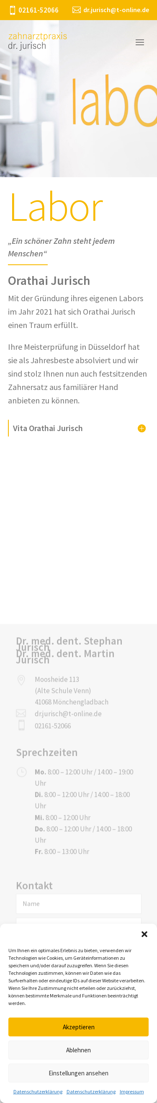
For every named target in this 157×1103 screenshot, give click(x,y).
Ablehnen (78, 1050)
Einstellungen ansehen (78, 1073)
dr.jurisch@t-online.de (68, 821)
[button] (144, 934)
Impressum (132, 1091)
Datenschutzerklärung (37, 1091)
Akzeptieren (79, 1027)
